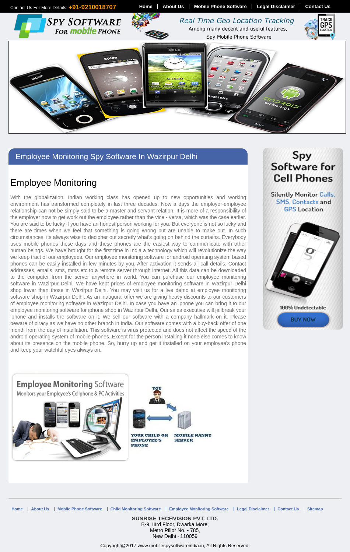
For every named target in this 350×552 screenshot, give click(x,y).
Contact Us (317, 6)
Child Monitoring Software (136, 509)
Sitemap (315, 509)
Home (146, 6)
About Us (173, 6)
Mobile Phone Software (220, 6)
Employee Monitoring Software (198, 509)
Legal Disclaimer (276, 6)
